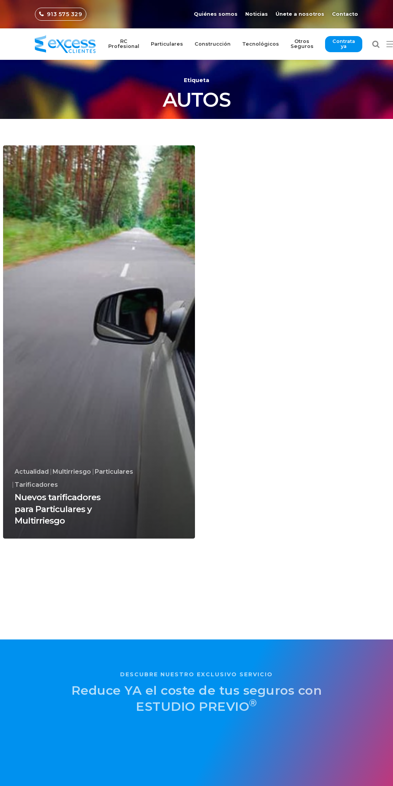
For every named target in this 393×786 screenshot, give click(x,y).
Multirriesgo (72, 472)
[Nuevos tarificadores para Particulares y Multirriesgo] (99, 342)
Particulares (114, 472)
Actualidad (32, 472)
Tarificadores (36, 485)
